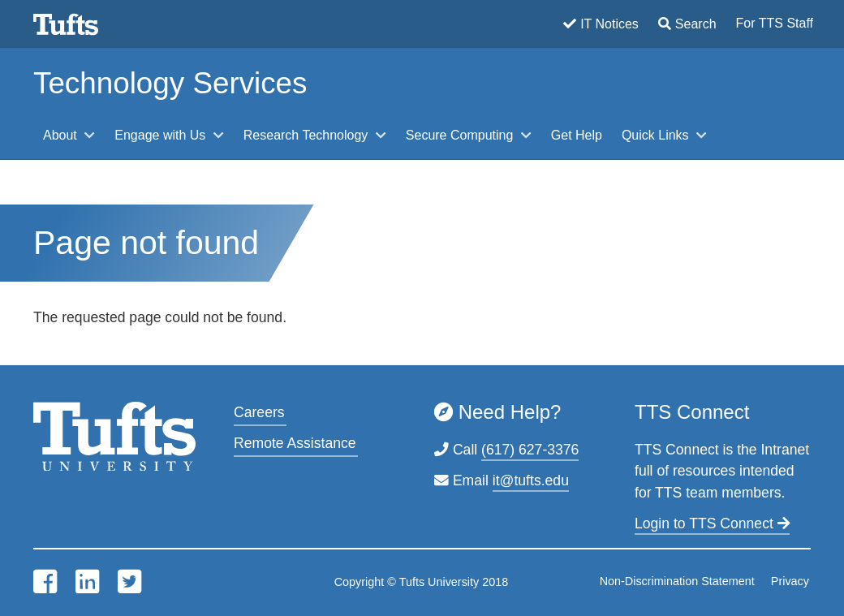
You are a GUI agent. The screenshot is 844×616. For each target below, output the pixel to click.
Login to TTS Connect (712, 523)
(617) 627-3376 (530, 450)
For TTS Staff (774, 23)
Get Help (576, 135)
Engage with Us (161, 135)
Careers (259, 412)
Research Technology (307, 135)
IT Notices (609, 24)
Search (696, 24)
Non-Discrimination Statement (677, 581)
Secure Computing (461, 135)
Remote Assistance (295, 443)
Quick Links (657, 135)
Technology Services (170, 83)
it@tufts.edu (531, 480)
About (61, 135)
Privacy (790, 581)
